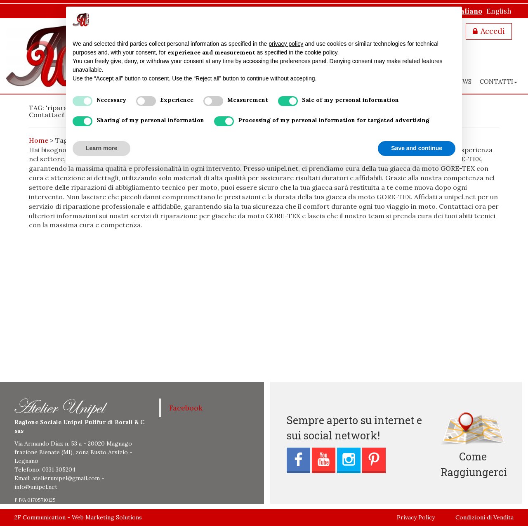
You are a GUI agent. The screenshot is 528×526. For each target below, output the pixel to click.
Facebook (186, 408)
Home (38, 140)
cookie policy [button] (320, 52)
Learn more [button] (101, 148)
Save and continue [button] (416, 148)
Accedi (493, 31)
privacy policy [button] (286, 43)
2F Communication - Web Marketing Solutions (78, 517)
